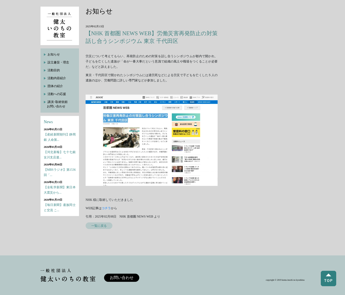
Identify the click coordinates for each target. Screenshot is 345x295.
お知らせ (54, 54)
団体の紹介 (55, 86)
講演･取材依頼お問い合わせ (57, 104)
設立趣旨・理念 (58, 62)
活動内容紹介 (57, 78)
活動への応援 (57, 94)
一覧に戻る (99, 225)
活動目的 (54, 70)
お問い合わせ (122, 277)
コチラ (106, 208)
